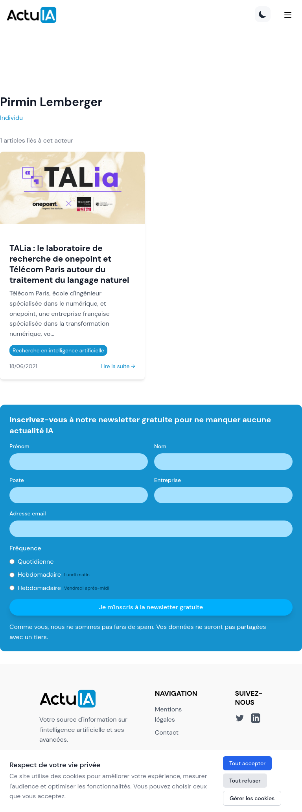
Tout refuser (245, 780)
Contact (167, 732)
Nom (160, 446)
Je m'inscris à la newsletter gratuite (151, 607)
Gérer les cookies (252, 798)
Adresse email (27, 513)
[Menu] (288, 15)
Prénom (19, 446)
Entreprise (167, 480)
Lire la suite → (118, 366)
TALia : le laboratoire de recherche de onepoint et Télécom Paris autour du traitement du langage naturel (69, 264)
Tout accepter (247, 763)
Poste (16, 480)
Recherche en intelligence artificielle (58, 350)
